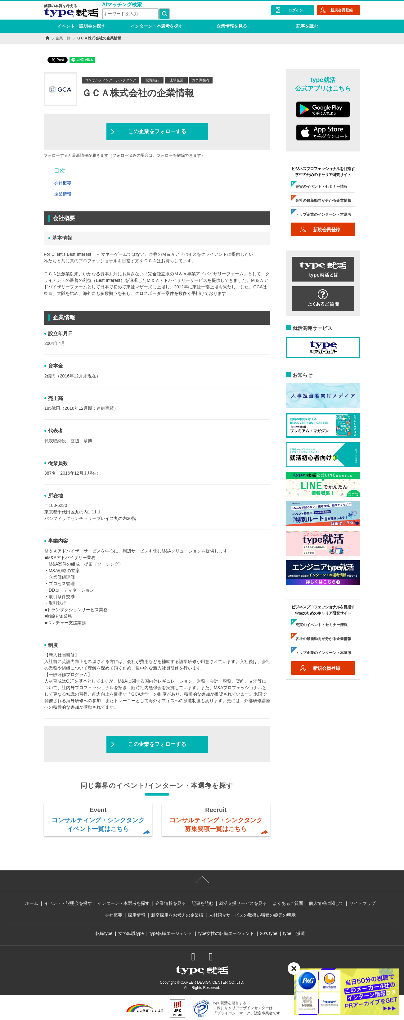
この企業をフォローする (157, 131)
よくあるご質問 (288, 903)
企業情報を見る (232, 26)
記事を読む (307, 26)
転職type (104, 933)
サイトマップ (362, 903)
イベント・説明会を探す (81, 26)
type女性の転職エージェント (226, 933)
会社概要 (113, 915)
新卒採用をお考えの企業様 (177, 915)
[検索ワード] (130, 13)
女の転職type (131, 933)
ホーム (31, 903)
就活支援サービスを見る (243, 903)
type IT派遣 (294, 933)
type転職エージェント (171, 933)
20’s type (268, 933)
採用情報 (136, 915)
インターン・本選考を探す (157, 26)
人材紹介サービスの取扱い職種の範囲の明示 (252, 915)
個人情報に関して (326, 903)
